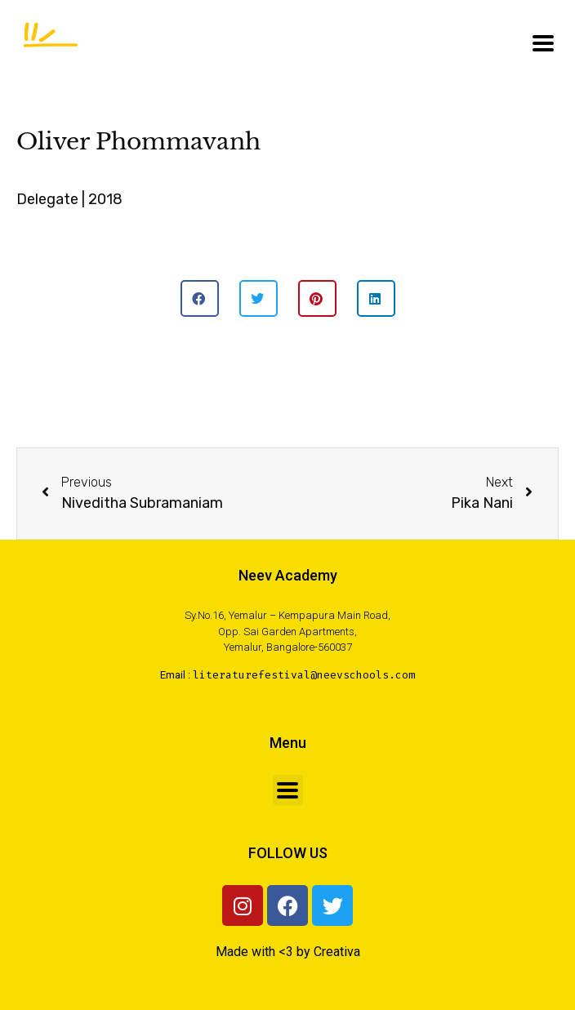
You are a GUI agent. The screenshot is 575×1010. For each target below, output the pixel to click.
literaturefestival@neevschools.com (304, 675)
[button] (200, 298)
